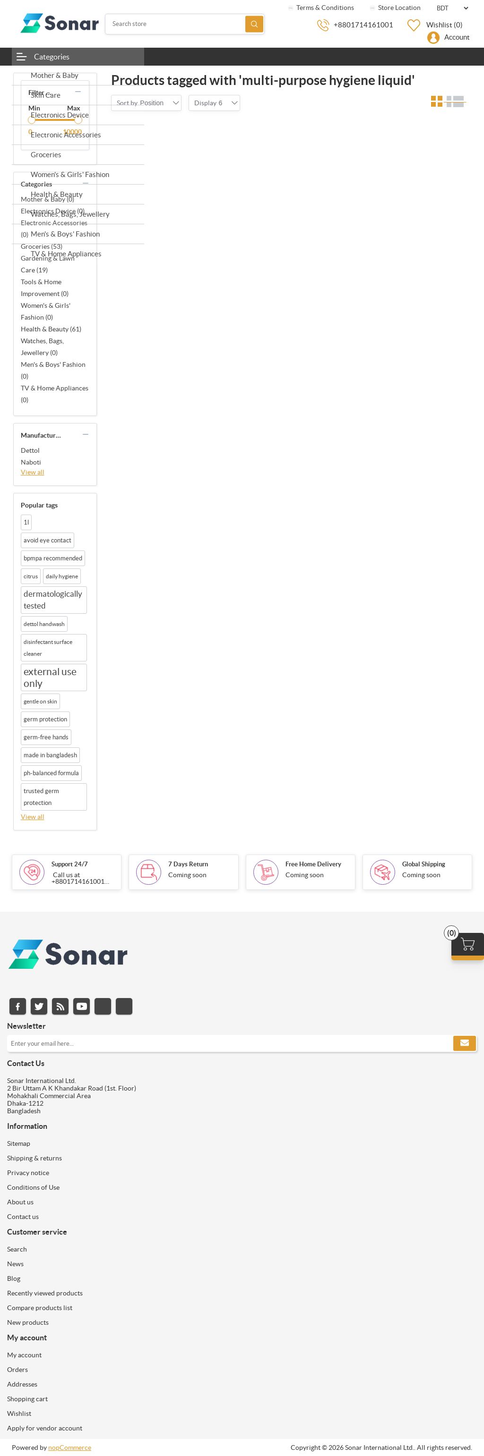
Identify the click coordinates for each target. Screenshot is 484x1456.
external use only (50, 677)
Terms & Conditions (320, 7)
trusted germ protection (41, 796)
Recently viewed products (45, 1293)
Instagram (103, 1006)
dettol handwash (44, 624)
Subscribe (464, 1043)
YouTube (81, 1006)
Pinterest (124, 1006)
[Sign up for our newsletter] (242, 1043)
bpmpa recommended (53, 558)
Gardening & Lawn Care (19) (48, 264)
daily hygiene (62, 576)
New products (28, 1322)
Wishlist (19, 1413)
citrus (31, 576)
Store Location (394, 7)
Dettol (30, 450)
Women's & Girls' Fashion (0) (45, 311)
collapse (78, 91)
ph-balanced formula (51, 773)
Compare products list (39, 1308)
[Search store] (184, 24)
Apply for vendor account (44, 1428)
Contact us (23, 1216)
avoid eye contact (47, 540)
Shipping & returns (34, 1158)
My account (24, 1355)
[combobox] (152, 103)
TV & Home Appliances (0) (54, 394)
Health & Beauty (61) (51, 329)
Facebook (17, 1006)
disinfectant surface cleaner (48, 648)
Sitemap (18, 1143)
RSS (60, 1006)
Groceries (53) (41, 246)
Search (254, 24)
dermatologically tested (53, 600)
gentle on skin (40, 701)
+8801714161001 (363, 25)
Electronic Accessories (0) (54, 228)
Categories (51, 56)
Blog (13, 1278)
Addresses (22, 1384)
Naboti (31, 462)
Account (457, 37)
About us (20, 1202)
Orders (17, 1369)
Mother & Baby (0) (47, 199)
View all (32, 472)
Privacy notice (28, 1173)
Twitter (39, 1006)
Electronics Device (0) (53, 211)
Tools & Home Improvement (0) (45, 287)
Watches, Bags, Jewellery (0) (42, 346)
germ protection (45, 719)
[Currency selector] (452, 8)
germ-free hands (46, 737)
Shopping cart (27, 1399)
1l (26, 522)
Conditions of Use (33, 1187)
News (15, 1264)
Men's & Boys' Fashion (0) (53, 370)
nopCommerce (69, 1447)
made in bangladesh (50, 755)
